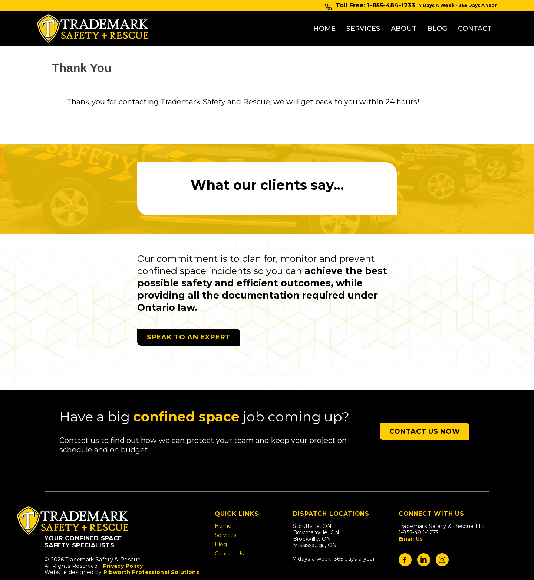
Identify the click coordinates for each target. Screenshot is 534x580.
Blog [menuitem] (437, 20)
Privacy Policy (123, 548)
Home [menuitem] (324, 20)
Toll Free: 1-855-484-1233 (375, 5)
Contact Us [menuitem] (229, 536)
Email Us (411, 521)
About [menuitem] (403, 20)
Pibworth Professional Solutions (151, 554)
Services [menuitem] (363, 20)
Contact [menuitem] (475, 20)
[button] (424, 413)
